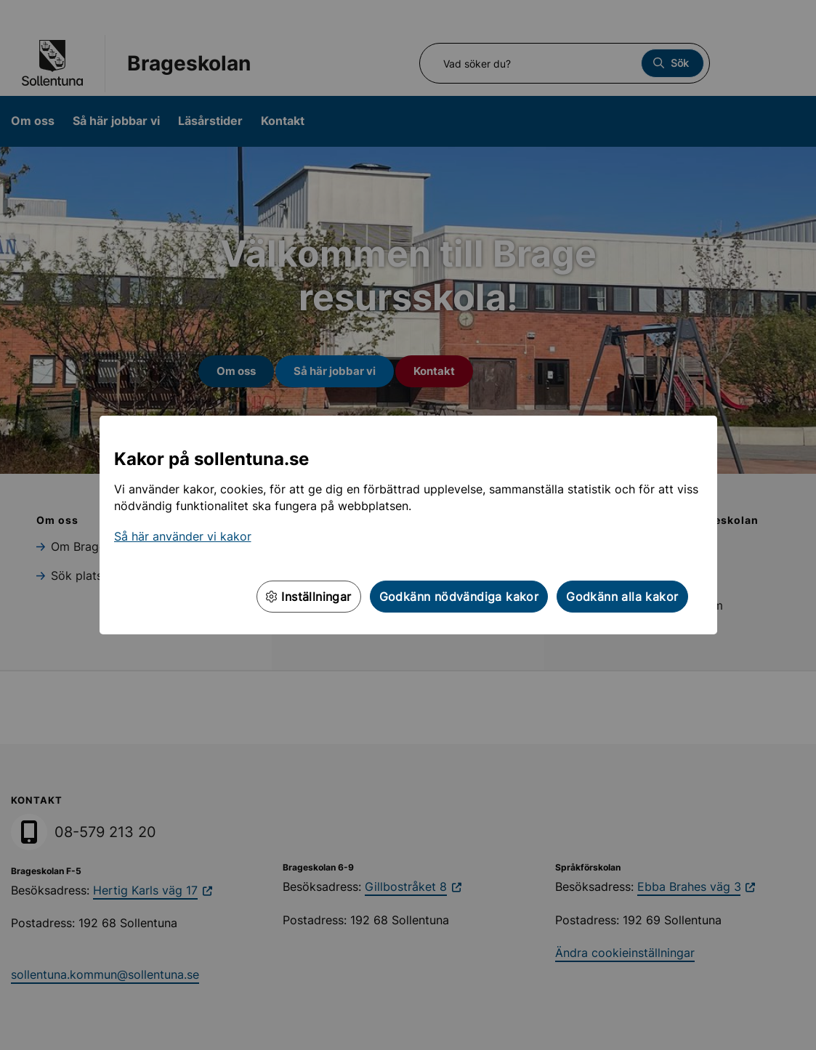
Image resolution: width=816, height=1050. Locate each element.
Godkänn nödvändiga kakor (459, 596)
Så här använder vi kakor (182, 536)
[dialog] (408, 525)
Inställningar (309, 596)
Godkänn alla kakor (622, 596)
